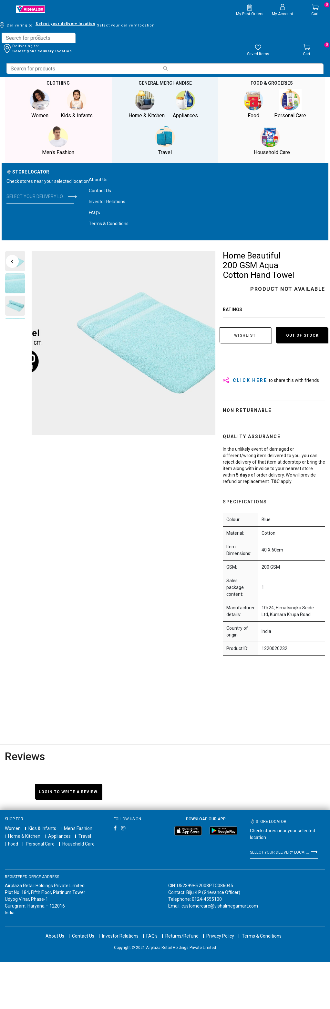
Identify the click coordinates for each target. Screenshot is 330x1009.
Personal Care (40, 843)
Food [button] (253, 104)
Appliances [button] (185, 104)
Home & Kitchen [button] (147, 104)
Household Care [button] (272, 140)
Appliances (59, 836)
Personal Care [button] (290, 104)
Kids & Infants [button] (76, 104)
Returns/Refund (182, 930)
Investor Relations (107, 201)
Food (13, 843)
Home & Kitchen (24, 836)
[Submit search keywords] (39, 37)
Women (13, 828)
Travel (84, 836)
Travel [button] (165, 140)
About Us (98, 179)
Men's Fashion (78, 828)
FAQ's (94, 212)
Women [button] (40, 104)
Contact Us (100, 190)
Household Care (78, 843)
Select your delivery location (42, 51)
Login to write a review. (69, 792)
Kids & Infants (42, 828)
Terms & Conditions (109, 223)
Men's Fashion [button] (58, 140)
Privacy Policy (220, 930)
